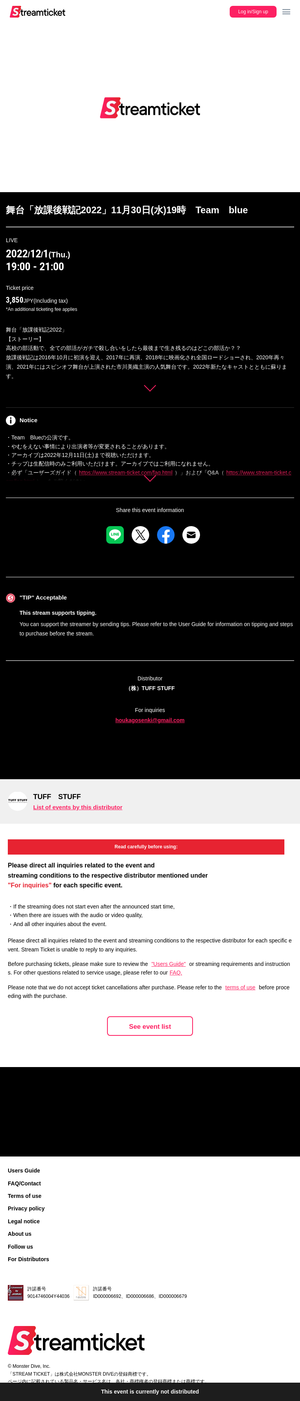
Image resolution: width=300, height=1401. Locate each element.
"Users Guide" (169, 964)
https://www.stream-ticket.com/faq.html (126, 472)
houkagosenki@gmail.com (149, 720)
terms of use (240, 987)
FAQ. (176, 972)
